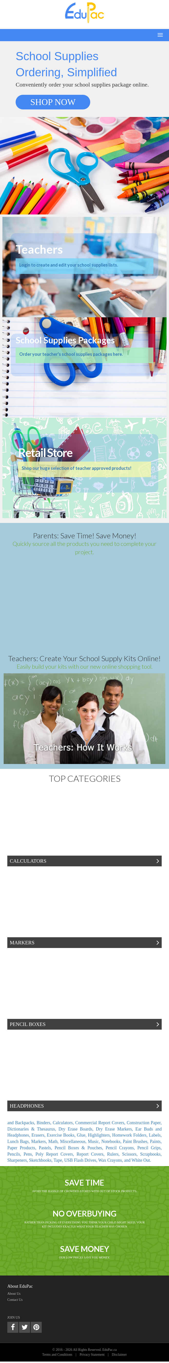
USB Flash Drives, (81, 1160)
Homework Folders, (130, 1135)
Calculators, (64, 1122)
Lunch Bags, (19, 1141)
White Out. (141, 1160)
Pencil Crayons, (121, 1147)
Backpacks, (26, 1122)
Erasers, (39, 1135)
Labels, (155, 1135)
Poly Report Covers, (56, 1154)
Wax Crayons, (111, 1160)
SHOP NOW (53, 102)
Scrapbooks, (151, 1154)
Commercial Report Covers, (101, 1122)
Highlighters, (100, 1135)
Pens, (30, 1154)
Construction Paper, (144, 1122)
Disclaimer (119, 1354)
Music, (94, 1141)
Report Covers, (92, 1154)
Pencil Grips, (149, 1147)
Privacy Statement (92, 1354)
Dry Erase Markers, (115, 1129)
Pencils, (15, 1154)
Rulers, (114, 1154)
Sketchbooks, (41, 1160)
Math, (54, 1141)
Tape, (59, 1160)
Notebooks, (112, 1141)
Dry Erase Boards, (77, 1129)
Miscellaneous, (74, 1141)
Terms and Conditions (57, 1354)
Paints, (156, 1141)
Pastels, (47, 1147)
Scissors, (131, 1154)
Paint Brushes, (136, 1141)
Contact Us (15, 1300)
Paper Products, (23, 1147)
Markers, (39, 1141)
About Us (13, 1293)
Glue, (82, 1135)
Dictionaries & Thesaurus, (33, 1129)
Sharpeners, (18, 1160)
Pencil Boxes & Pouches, (80, 1147)
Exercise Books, (62, 1135)
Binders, (45, 1122)
